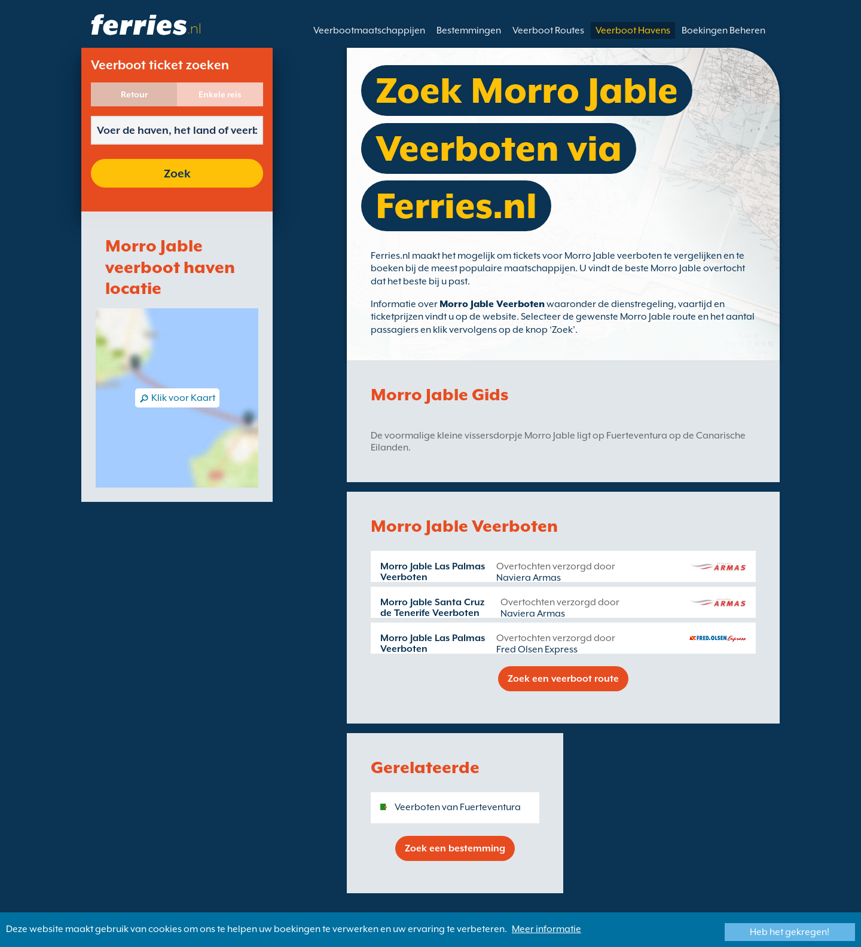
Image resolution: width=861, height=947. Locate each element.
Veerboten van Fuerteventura (458, 807)
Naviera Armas (528, 577)
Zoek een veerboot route (563, 678)
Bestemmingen (468, 30)
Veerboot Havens (633, 30)
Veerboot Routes (548, 30)
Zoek (177, 173)
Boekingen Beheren (723, 30)
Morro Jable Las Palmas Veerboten (432, 572)
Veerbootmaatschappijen (369, 30)
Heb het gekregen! (789, 932)
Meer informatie (546, 929)
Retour (134, 94)
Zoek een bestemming (455, 848)
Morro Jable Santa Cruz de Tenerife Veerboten (432, 607)
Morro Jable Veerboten (492, 304)
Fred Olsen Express (537, 649)
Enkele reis (220, 94)
